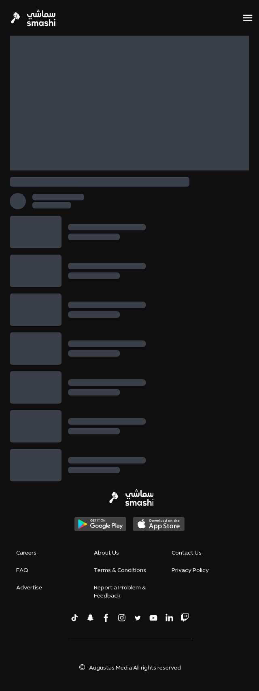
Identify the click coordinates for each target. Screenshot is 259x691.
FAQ (22, 570)
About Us (106, 553)
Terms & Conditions (120, 570)
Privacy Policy (190, 570)
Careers (26, 553)
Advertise (29, 588)
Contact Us (187, 553)
